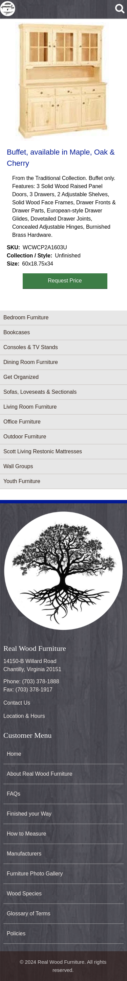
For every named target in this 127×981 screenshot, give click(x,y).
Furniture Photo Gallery (35, 873)
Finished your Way (29, 814)
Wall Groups (18, 466)
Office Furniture (22, 422)
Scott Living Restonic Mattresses (42, 451)
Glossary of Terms (28, 913)
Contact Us (16, 703)
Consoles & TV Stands (30, 347)
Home (14, 754)
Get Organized (21, 377)
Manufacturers (24, 854)
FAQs (13, 794)
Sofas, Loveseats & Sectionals (40, 392)
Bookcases (16, 332)
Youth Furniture (21, 481)
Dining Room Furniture (30, 362)
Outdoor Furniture (24, 436)
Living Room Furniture (30, 407)
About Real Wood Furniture (39, 774)
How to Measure (26, 834)
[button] (62, 81)
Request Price (65, 280)
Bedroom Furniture (25, 317)
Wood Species (24, 893)
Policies (16, 933)
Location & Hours (24, 716)
